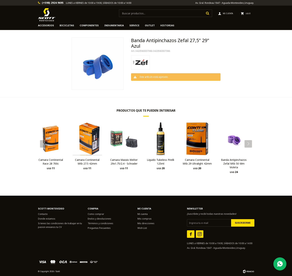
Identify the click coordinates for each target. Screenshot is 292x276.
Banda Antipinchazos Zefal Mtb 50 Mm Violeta (234, 163)
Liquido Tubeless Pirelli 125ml (160, 161)
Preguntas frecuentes (99, 228)
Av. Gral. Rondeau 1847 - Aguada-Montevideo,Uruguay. (224, 2)
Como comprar (96, 214)
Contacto (43, 214)
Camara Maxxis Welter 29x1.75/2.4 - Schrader (124, 161)
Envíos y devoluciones (99, 218)
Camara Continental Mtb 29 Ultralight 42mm (197, 161)
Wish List (142, 228)
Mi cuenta (142, 214)
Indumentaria (114, 25)
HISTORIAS (167, 25)
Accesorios (46, 25)
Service (134, 25)
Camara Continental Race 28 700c (51, 161)
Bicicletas (67, 25)
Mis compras (144, 218)
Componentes (89, 25)
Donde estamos (46, 218)
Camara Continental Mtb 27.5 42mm (87, 161)
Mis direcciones (145, 223)
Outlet (150, 25)
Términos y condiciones (100, 223)
